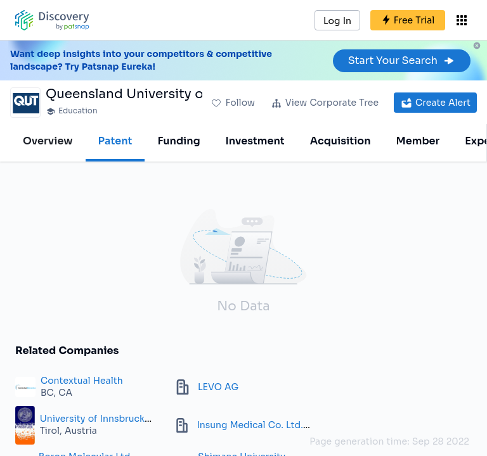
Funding (178, 141)
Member (418, 141)
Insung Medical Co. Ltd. (249, 425)
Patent (115, 141)
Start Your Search (401, 60)
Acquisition (340, 141)
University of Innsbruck (92, 418)
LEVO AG (218, 387)
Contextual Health (82, 380)
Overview (48, 141)
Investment (255, 141)
